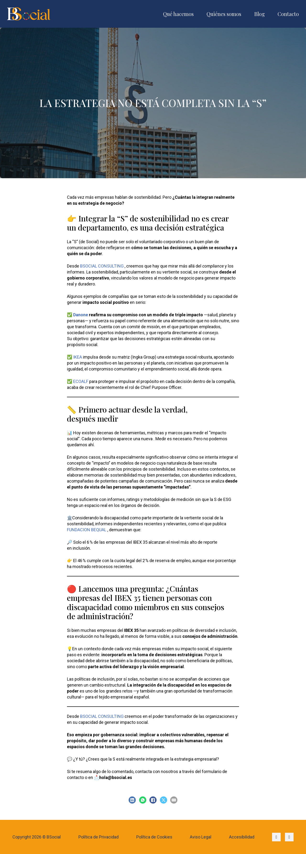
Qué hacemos (178, 14)
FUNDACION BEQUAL (86, 529)
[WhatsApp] (142, 800)
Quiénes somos (224, 14)
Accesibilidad (241, 836)
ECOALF (80, 381)
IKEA (77, 357)
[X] (163, 800)
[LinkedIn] (132, 800)
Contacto (288, 14)
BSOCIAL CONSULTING (102, 266)
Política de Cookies (154, 836)
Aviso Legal (200, 836)
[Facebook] (153, 800)
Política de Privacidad (98, 836)
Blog (259, 14)
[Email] (173, 800)
